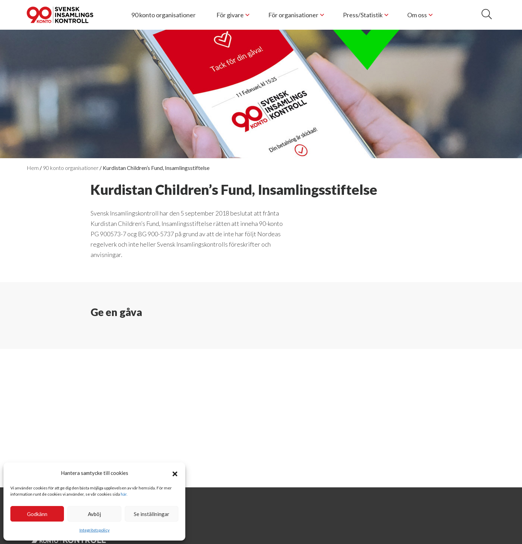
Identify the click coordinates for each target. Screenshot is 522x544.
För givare (230, 15)
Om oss (417, 15)
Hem (33, 167)
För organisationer (293, 15)
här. (124, 494)
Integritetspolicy (95, 530)
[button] (174, 472)
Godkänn (37, 514)
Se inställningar (151, 514)
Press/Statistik (363, 15)
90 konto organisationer (163, 15)
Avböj (94, 514)
